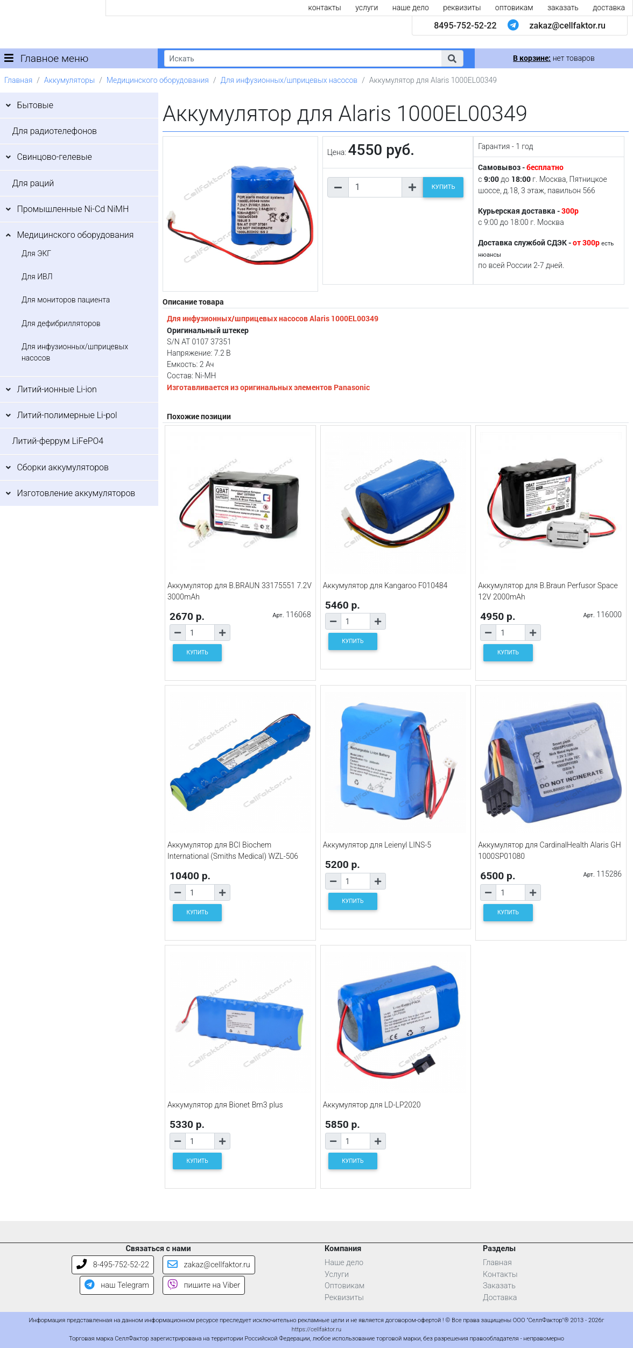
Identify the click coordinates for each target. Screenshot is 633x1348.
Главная (18, 80)
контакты (324, 7)
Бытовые (35, 105)
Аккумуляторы (69, 80)
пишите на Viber (203, 1285)
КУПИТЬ (443, 187)
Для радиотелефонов (54, 131)
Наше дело (344, 1262)
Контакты (500, 1274)
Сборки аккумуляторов (63, 467)
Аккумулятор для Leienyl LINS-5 (377, 845)
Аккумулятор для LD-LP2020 (372, 1104)
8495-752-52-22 (465, 25)
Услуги (337, 1274)
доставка (609, 7)
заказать (563, 7)
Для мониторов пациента (66, 299)
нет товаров (553, 58)
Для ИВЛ (37, 276)
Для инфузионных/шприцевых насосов (288, 80)
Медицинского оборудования (158, 80)
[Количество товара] (375, 187)
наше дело (410, 7)
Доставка (500, 1297)
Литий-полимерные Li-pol (67, 415)
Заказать (499, 1285)
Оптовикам (344, 1285)
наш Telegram (117, 1285)
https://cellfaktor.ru (316, 1329)
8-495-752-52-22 (112, 1264)
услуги (366, 7)
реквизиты (462, 7)
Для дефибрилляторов (61, 323)
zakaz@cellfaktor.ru (567, 25)
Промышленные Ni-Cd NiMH (73, 209)
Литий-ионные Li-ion (57, 389)
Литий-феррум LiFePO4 (57, 441)
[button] (452, 58)
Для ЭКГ (36, 253)
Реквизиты (344, 1297)
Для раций (33, 183)
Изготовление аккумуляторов (76, 493)
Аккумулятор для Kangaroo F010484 (385, 585)
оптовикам (514, 7)
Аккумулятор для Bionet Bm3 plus (225, 1104)
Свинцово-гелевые (54, 157)
